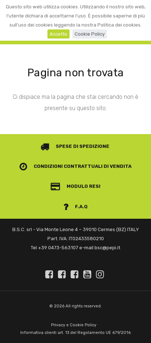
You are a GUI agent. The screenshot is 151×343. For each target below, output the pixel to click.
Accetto (58, 34)
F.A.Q (75, 206)
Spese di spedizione (75, 146)
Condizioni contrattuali (61, 166)
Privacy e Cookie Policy (73, 325)
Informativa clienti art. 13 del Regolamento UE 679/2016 (75, 332)
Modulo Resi (76, 186)
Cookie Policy (90, 34)
